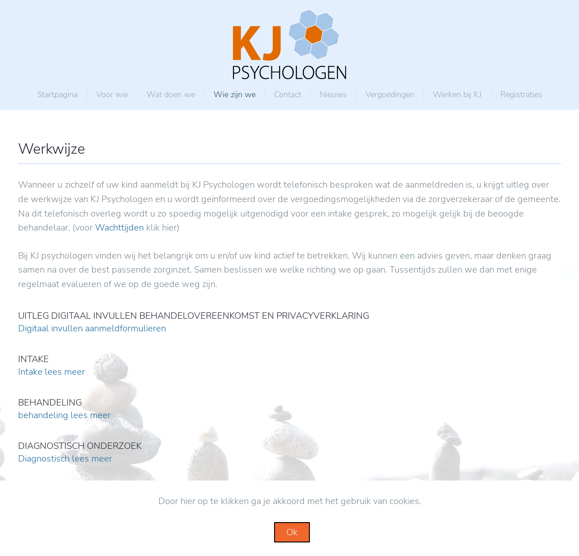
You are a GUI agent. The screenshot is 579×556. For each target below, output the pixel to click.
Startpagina (57, 94)
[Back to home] (289, 44)
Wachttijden (119, 227)
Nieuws (333, 94)
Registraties (521, 94)
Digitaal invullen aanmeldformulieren (92, 328)
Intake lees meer (51, 372)
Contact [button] (287, 94)
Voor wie (112, 94)
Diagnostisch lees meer (65, 458)
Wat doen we (171, 94)
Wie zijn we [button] (235, 94)
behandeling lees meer (64, 415)
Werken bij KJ (457, 94)
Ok (292, 532)
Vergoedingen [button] (389, 94)
